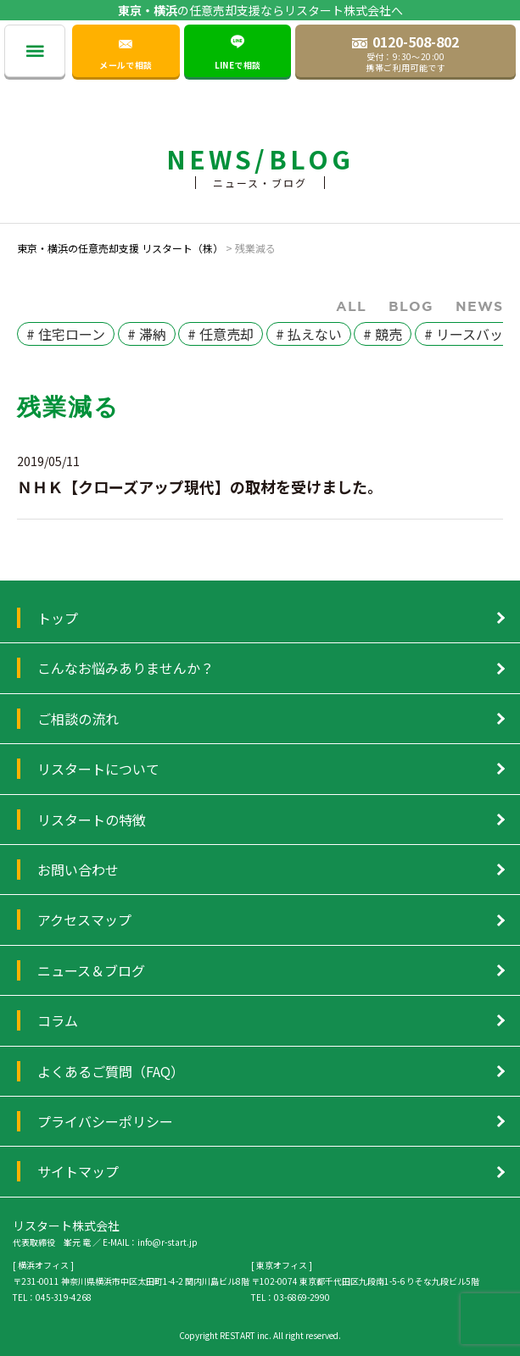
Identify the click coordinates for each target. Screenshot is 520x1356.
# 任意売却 (220, 334)
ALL (351, 306)
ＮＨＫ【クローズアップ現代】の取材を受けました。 (200, 486)
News (479, 306)
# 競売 (382, 334)
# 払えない (309, 334)
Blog (411, 306)
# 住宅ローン (65, 334)
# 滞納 (146, 334)
